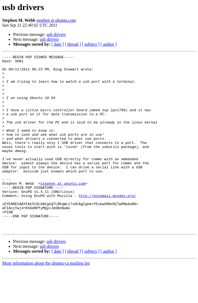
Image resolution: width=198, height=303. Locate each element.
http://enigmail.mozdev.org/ (107, 224)
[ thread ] (73, 44)
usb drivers (56, 34)
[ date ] (57, 44)
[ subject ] (90, 44)
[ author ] (108, 44)
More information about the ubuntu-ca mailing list (46, 298)
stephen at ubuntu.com (56, 20)
